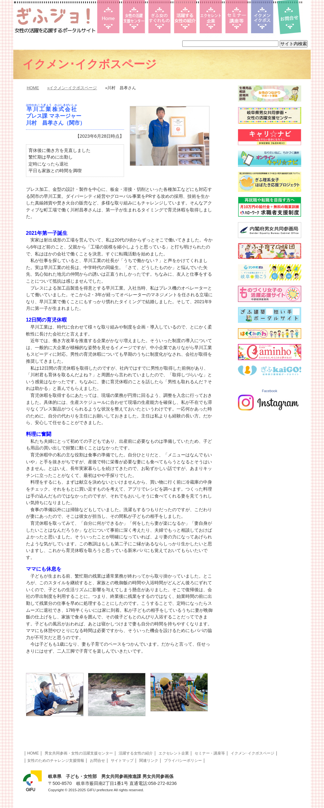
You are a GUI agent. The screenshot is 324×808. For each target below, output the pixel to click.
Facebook (269, 391)
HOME (33, 87)
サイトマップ (122, 760)
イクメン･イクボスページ (252, 753)
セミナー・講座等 (210, 753)
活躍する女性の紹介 (136, 753)
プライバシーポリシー (183, 760)
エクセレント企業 (174, 753)
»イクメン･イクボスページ (72, 87)
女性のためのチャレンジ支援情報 (55, 760)
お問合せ (97, 760)
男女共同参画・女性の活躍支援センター (79, 753)
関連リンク (148, 760)
